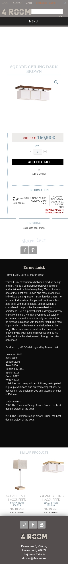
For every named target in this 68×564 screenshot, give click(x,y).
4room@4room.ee (34, 558)
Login (5, 3)
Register (17, 3)
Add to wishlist (39, 174)
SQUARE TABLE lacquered (17, 498)
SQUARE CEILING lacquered (51, 498)
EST (65, 3)
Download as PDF (56, 210)
